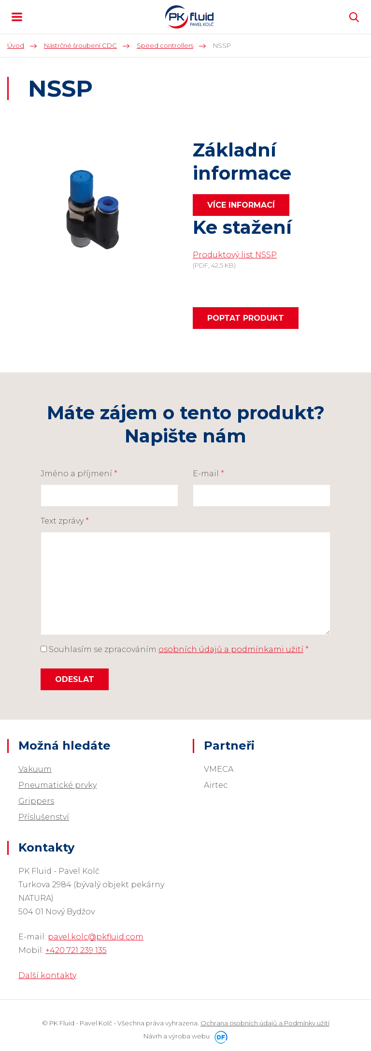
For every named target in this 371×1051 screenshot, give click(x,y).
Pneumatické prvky (57, 785)
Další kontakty (47, 975)
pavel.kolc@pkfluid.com (95, 936)
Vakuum (35, 769)
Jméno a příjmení (79, 473)
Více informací (241, 205)
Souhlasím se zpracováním (175, 649)
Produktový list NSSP (235, 254)
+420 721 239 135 (76, 950)
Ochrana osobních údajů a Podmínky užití (264, 1023)
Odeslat (74, 679)
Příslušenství (43, 817)
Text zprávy (65, 521)
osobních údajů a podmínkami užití (230, 649)
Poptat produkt (245, 318)
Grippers (36, 801)
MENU (17, 17)
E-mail (208, 473)
